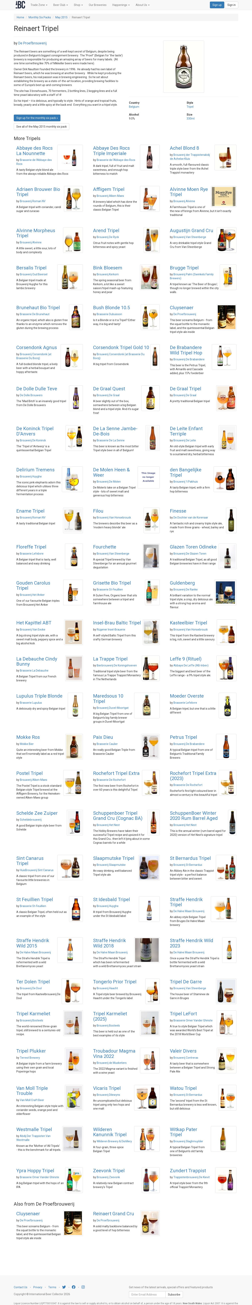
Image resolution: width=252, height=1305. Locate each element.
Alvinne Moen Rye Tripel (189, 192)
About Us (143, 5)
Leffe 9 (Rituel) (186, 659)
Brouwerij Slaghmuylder (188, 1141)
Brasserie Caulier (107, 743)
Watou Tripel (183, 1088)
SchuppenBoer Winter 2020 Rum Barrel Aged (194, 815)
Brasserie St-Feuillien (110, 589)
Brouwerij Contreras (185, 1057)
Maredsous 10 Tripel (108, 698)
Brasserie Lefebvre (32, 553)
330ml (191, 118)
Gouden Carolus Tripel (33, 585)
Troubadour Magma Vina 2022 (114, 1053)
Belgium (134, 106)
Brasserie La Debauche (34, 670)
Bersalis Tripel (31, 268)
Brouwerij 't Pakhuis (185, 481)
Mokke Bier (27, 743)
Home (20, 17)
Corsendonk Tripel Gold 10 (121, 347)
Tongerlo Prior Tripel (114, 982)
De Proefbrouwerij (32, 43)
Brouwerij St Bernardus (187, 864)
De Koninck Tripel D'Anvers (35, 431)
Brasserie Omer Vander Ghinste (193, 1020)
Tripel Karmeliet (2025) (110, 1016)
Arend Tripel (106, 230)
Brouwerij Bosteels (31, 1020)
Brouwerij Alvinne (184, 201)
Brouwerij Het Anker (32, 594)
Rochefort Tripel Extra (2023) (193, 776)
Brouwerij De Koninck (33, 440)
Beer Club (60, 5)
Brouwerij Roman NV (32, 201)
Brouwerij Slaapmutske (111, 864)
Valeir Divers (183, 1051)
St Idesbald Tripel (111, 899)
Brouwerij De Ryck (108, 237)
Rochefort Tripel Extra (116, 773)
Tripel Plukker (31, 1051)
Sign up (217, 5)
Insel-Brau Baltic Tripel (117, 623)
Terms (52, 1287)
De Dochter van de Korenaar (190, 517)
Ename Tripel (30, 511)
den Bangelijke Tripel (185, 472)
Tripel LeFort (183, 1013)
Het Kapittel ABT (33, 623)
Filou (98, 511)
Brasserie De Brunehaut (34, 314)
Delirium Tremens (35, 470)
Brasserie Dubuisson (109, 314)
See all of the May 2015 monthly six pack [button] (41, 126)
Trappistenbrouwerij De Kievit (191, 1177)
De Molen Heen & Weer (111, 472)
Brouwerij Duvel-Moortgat (113, 707)
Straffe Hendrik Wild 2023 (191, 943)
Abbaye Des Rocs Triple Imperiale (111, 150)
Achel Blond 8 (184, 148)
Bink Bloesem (107, 268)
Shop (78, 5)
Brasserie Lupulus (31, 702)
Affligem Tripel (108, 189)
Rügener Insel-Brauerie (111, 629)
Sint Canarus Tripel (30, 861)
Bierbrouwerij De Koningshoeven (117, 665)
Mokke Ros (28, 737)
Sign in (231, 5)
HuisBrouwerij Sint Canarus (37, 870)
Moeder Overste (187, 696)
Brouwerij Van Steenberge (189, 237)
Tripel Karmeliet (33, 1013)
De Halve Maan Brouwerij (188, 911)
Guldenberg (182, 583)
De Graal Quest (109, 388)
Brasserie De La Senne (111, 440)
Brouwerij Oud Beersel (33, 274)
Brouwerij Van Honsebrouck (114, 517)
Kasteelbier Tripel (188, 623)
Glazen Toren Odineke (193, 547)
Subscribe (174, 1294)
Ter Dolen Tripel (33, 982)
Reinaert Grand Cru (113, 1213)
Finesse (178, 511)
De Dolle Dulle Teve (36, 388)
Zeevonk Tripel (109, 1170)
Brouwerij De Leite (184, 440)
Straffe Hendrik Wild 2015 (32, 943)
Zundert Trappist (188, 1170)
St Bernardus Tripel (190, 858)
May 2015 (61, 17)
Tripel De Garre (186, 982)
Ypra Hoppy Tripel (35, 1170)
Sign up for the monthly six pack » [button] (37, 118)
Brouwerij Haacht (107, 988)
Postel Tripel (29, 773)
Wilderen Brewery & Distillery (114, 1141)
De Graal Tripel (185, 388)
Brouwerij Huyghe (31, 476)
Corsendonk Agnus (36, 347)
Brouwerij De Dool (31, 988)
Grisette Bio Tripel (112, 583)
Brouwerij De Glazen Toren (189, 553)
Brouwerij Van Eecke (32, 629)
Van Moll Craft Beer (32, 1100)
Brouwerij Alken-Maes (110, 195)
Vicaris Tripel (107, 1088)
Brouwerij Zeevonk (108, 1177)
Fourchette (104, 547)
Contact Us (20, 1287)
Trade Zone (39, 5)
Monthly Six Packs (40, 17)
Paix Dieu (103, 737)
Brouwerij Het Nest (108, 825)
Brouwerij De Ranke (185, 589)
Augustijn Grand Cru (191, 230)
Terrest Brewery (30, 1057)
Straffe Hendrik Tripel (186, 902)
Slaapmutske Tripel (113, 858)
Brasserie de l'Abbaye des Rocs (116, 160)
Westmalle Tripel (34, 1129)
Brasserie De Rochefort (111, 779)
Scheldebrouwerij (31, 819)
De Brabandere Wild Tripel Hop (186, 350)
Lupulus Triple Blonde (39, 696)
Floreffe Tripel (31, 547)
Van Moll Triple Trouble (32, 1090)
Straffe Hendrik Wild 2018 (109, 943)
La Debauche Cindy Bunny (36, 661)
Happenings (121, 5)
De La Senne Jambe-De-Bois (115, 431)
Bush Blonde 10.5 (111, 307)
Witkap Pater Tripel (183, 1132)
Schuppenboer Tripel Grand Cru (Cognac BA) (118, 815)
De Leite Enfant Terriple (186, 431)
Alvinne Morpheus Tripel (35, 233)
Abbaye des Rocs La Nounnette (34, 150)
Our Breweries (98, 5)
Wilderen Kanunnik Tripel (110, 1132)
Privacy (37, 1287)
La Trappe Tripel (110, 659)
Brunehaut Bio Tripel (38, 307)
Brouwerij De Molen (109, 481)
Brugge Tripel (184, 268)
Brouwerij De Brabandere (189, 359)
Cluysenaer (182, 307)
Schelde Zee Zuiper (37, 813)
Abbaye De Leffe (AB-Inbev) (190, 665)
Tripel (190, 106)
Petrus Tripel (183, 737)
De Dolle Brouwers (31, 395)
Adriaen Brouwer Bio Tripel (38, 192)
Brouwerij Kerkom (108, 274)
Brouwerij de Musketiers (112, 1062)
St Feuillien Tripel (34, 899)
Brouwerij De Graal (108, 395)
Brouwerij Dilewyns (108, 1094)
